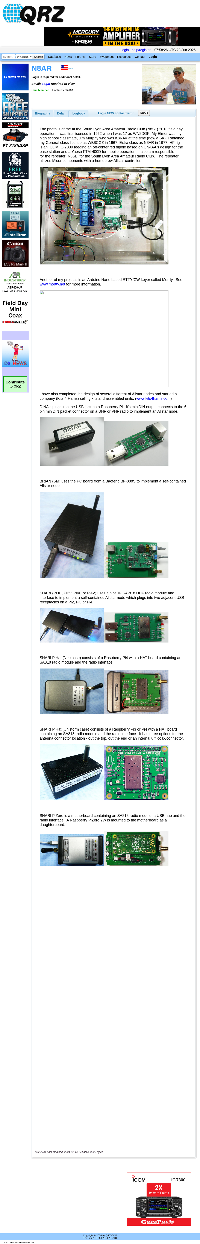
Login (153, 56)
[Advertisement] (80, 1199)
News (68, 56)
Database (54, 56)
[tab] (42, 113)
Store (92, 56)
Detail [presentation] (61, 113)
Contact (140, 56)
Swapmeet (107, 56)
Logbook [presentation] (79, 113)
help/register (141, 50)
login (125, 50)
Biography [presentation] (42, 113)
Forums (80, 56)
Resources (124, 56)
